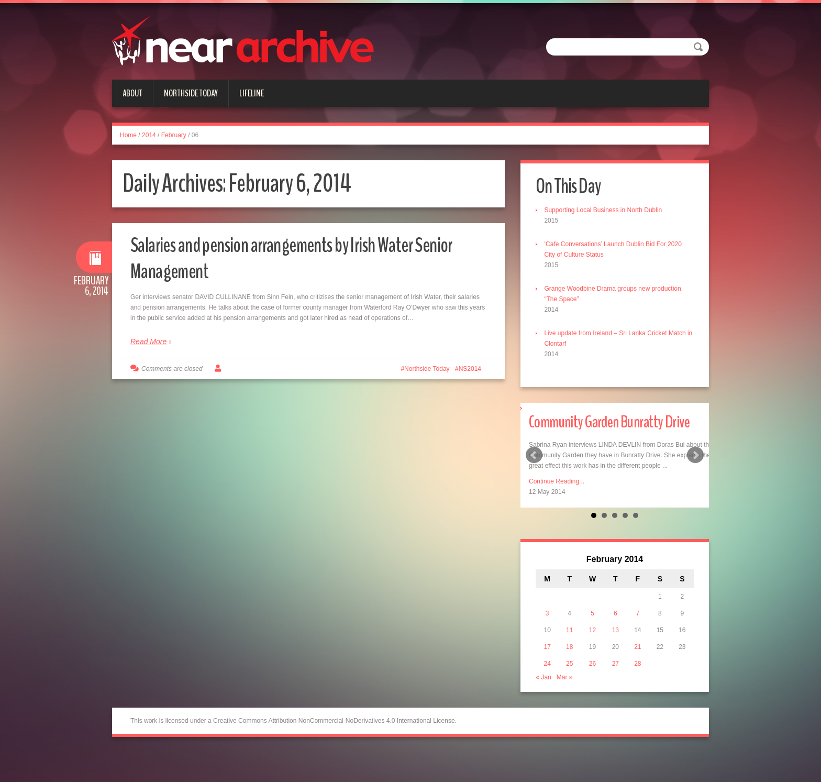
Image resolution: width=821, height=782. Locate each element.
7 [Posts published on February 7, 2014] (637, 641)
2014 (149, 135)
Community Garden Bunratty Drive (610, 435)
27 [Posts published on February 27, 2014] (615, 692)
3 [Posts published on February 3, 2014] (550, 641)
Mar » (567, 705)
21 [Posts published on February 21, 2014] (637, 675)
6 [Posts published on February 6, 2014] (615, 641)
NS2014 (470, 368)
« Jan (546, 705)
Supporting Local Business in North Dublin (606, 210)
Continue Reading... (556, 509)
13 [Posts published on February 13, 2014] (615, 658)
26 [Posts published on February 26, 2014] (593, 692)
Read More (148, 341)
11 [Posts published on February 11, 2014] (571, 658)
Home (128, 135)
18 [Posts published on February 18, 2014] (571, 675)
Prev (534, 469)
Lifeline (251, 93)
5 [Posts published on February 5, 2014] (593, 641)
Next (695, 469)
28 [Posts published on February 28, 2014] (637, 692)
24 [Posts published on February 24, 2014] (549, 692)
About (132, 93)
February (173, 135)
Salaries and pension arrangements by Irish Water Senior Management (291, 257)
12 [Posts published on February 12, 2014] (593, 658)
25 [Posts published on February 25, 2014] (571, 692)
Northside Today (191, 93)
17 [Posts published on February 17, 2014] (549, 675)
